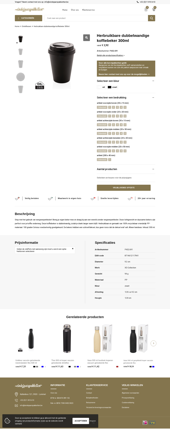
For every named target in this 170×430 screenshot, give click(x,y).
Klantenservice (88, 10)
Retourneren (91, 404)
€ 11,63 (57, 367)
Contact (89, 393)
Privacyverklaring (128, 399)
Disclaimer (126, 409)
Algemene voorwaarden (131, 393)
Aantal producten (107, 169)
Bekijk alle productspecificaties (110, 55)
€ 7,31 (20, 367)
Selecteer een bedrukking (111, 97)
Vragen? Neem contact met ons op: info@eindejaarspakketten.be (41, 2)
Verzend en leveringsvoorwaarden (99, 409)
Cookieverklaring (128, 404)
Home (65, 10)
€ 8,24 (128, 367)
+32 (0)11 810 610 (147, 2)
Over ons (75, 10)
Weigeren (93, 421)
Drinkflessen (27, 26)
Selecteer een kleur (108, 80)
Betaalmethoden (92, 399)
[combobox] (96, 18)
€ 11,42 (93, 367)
